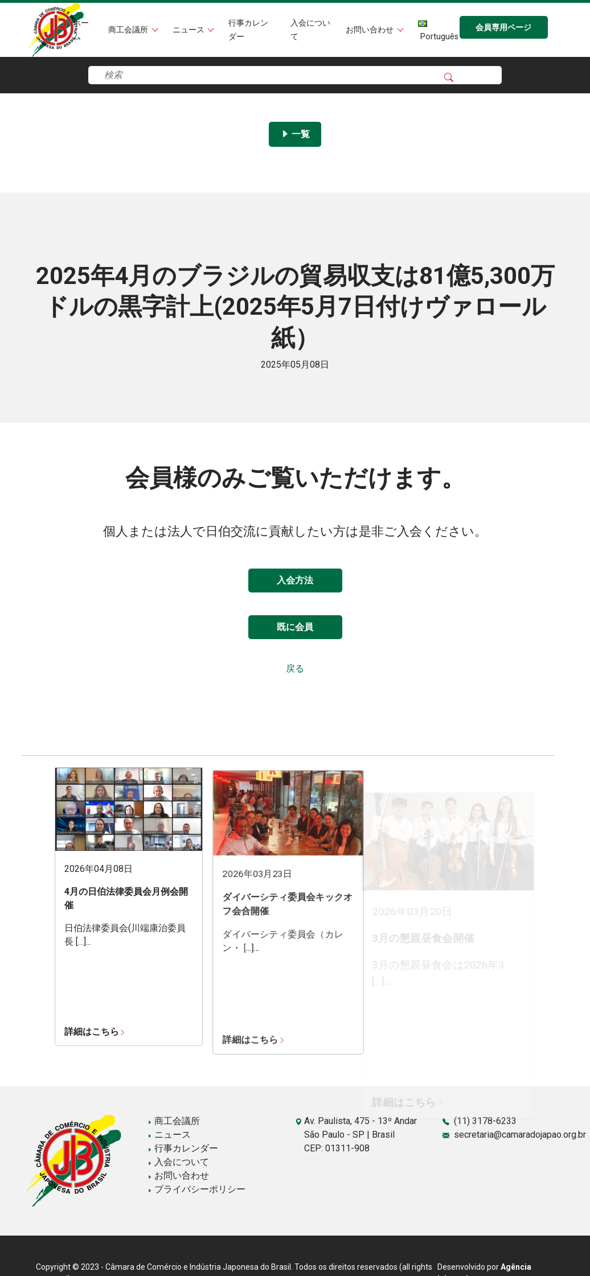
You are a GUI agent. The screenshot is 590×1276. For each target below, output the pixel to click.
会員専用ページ (503, 27)
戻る (295, 668)
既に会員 (295, 626)
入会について (178, 1161)
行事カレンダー (183, 1148)
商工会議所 (129, 30)
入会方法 (295, 580)
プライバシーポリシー (196, 1189)
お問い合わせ (371, 30)
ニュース (190, 30)
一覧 (295, 134)
